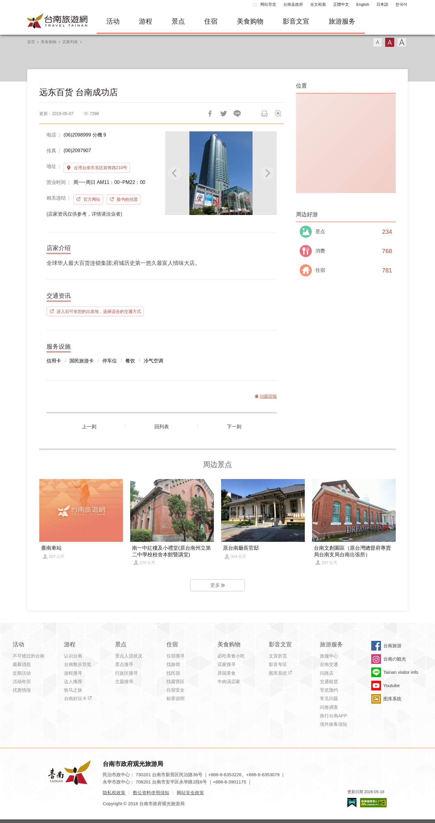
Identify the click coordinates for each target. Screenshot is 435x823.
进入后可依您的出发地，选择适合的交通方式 (98, 311)
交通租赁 (329, 681)
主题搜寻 (124, 681)
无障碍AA (373, 802)
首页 (31, 42)
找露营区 (175, 681)
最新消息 (22, 664)
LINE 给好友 (237, 114)
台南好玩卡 (75, 698)
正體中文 (341, 4)
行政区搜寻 (126, 673)
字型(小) (377, 42)
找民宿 (173, 673)
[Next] (267, 173)
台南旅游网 (57, 21)
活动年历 (22, 681)
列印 (264, 114)
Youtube (391, 685)
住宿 (211, 21)
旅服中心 (329, 655)
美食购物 (250, 21)
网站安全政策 (190, 792)
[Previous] (175, 173)
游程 (145, 21)
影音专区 (278, 664)
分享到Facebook (210, 114)
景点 (178, 21)
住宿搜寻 (175, 655)
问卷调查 (329, 707)
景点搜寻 (124, 664)
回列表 (161, 426)
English (362, 4)
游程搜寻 (73, 673)
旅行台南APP (333, 715)
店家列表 (70, 42)
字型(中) (389, 42)
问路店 (327, 673)
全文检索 (318, 4)
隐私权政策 (114, 792)
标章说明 (175, 698)
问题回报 (278, 114)
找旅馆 (173, 664)
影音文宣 (296, 21)
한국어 (401, 4)
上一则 (89, 426)
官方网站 (91, 199)
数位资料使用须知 (151, 792)
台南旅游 (392, 645)
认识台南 (73, 655)
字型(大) (401, 42)
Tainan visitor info (400, 672)
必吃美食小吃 (231, 655)
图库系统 (278, 673)
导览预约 (329, 690)
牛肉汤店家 (229, 681)
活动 (113, 21)
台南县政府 (293, 4)
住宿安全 (175, 690)
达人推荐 (73, 681)
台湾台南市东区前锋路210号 (100, 167)
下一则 (234, 426)
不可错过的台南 (28, 655)
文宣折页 (278, 655)
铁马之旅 (73, 690)
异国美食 (227, 673)
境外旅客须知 (333, 724)
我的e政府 (351, 802)
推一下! (224, 114)
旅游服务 (342, 21)
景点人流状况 (128, 655)
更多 (215, 585)
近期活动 (22, 673)
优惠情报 (22, 690)
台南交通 (329, 664)
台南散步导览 (77, 664)
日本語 (382, 4)
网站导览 (268, 4)
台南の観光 (394, 658)
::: (255, 4)
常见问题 (329, 698)
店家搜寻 (227, 664)
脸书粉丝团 (127, 199)
